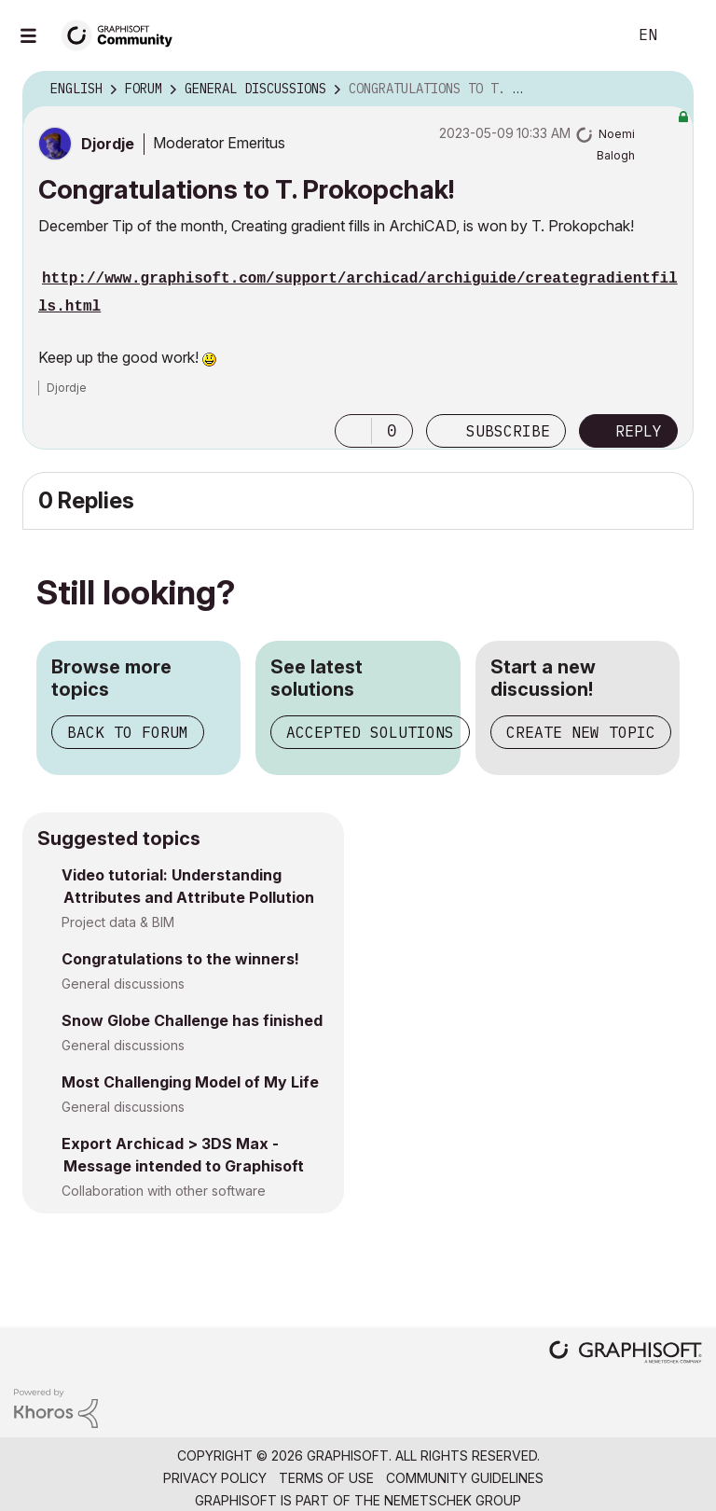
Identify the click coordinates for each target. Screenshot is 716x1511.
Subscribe (508, 431)
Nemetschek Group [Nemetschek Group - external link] (452, 1500)
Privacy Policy (215, 1478)
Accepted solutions (370, 732)
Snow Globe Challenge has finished (192, 1020)
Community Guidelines (465, 1478)
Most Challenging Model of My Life (190, 1082)
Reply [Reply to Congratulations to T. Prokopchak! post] (638, 431)
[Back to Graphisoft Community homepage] (123, 34)
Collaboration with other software (164, 1191)
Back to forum (127, 732)
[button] (353, 431)
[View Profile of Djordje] (107, 143)
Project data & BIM (118, 922)
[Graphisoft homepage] (625, 1353)
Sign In (686, 35)
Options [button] (667, 89)
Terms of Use (326, 1478)
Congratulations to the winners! (180, 959)
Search (592, 35)
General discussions (123, 983)
